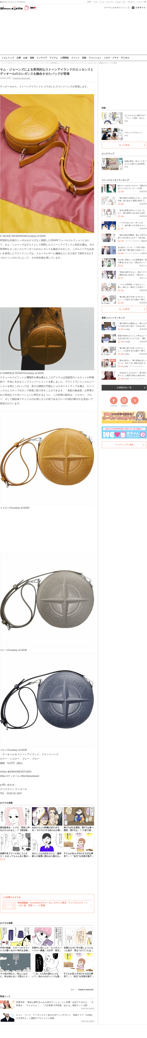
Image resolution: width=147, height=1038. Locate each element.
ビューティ (110, 2)
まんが (118, 2)
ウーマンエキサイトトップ (116, 7)
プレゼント (131, 2)
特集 (104, 108)
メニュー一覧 (141, 2)
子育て (89, 2)
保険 (32, 58)
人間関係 (64, 58)
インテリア (41, 58)
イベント (75, 58)
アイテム (53, 58)
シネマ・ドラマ (111, 58)
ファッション (95, 58)
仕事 (19, 58)
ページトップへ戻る (124, 444)
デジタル (125, 58)
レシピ (102, 2)
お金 (25, 58)
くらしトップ (8, 58)
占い (124, 2)
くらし (96, 2)
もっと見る (124, 145)
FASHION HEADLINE (21, 78)
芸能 (84, 58)
